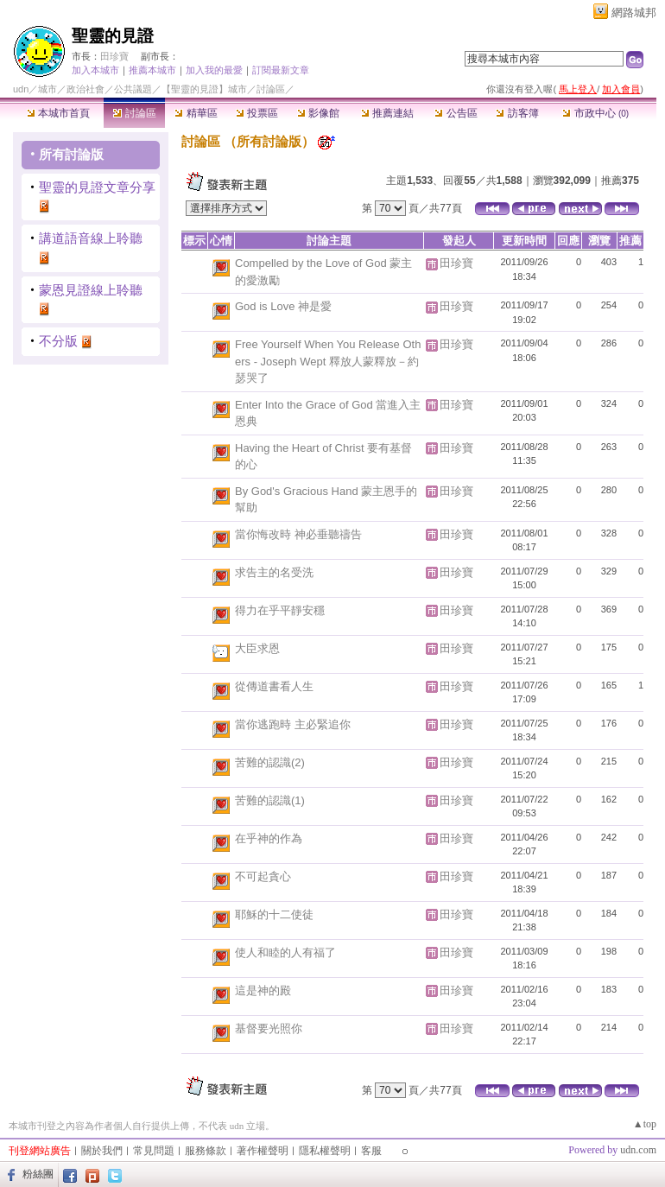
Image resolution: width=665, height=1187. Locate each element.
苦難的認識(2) (270, 762)
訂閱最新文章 (280, 70)
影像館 (318, 113)
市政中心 (595, 113)
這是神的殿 (263, 990)
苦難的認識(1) (270, 800)
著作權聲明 (262, 1151)
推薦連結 (387, 113)
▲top (644, 1124)
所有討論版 (71, 154)
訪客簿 (517, 113)
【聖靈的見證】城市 (204, 89)
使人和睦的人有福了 (285, 952)
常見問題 (153, 1151)
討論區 (134, 113)
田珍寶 (114, 56)
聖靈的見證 (113, 36)
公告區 (455, 113)
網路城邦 (633, 12)
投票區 (257, 113)
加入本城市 (95, 70)
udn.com (638, 1150)
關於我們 (102, 1151)
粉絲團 (38, 1174)
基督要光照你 (268, 1028)
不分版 (58, 340)
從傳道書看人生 (274, 686)
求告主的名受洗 (274, 572)
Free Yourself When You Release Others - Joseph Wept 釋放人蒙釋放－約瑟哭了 (328, 361)
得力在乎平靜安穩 (280, 610)
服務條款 (205, 1151)
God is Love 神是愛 (283, 306)
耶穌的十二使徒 (274, 914)
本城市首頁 (58, 113)
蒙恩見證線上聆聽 (90, 289)
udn (20, 89)
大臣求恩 (257, 648)
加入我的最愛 (214, 70)
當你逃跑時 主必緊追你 (293, 724)
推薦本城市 (152, 70)
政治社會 (85, 89)
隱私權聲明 (325, 1151)
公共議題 (133, 89)
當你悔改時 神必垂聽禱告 (298, 534)
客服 (371, 1151)
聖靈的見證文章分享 (97, 187)
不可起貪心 (263, 876)
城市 (47, 89)
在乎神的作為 (268, 838)
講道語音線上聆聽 (90, 238)
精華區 (195, 113)
